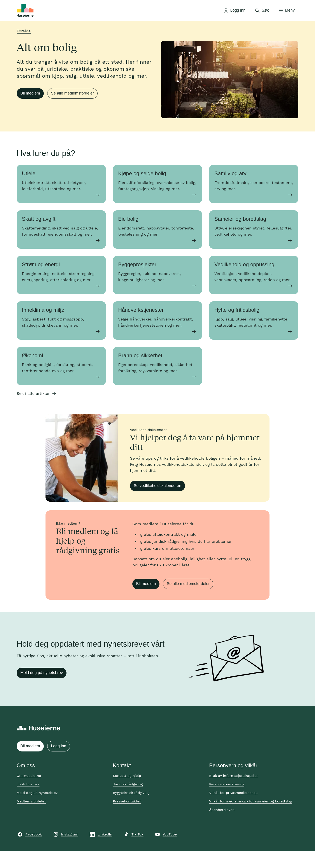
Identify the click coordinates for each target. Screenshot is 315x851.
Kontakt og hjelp (127, 776)
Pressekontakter (127, 801)
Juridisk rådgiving (128, 784)
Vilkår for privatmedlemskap (233, 793)
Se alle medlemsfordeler (72, 93)
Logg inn (58, 746)
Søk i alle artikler (33, 393)
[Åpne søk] (261, 10)
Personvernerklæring (226, 784)
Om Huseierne (29, 776)
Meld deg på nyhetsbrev (41, 673)
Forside (24, 31)
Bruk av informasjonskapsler (233, 776)
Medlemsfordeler (31, 801)
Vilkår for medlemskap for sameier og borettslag (250, 801)
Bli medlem (30, 93)
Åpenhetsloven (221, 810)
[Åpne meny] (286, 10)
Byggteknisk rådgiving (131, 793)
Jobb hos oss (28, 784)
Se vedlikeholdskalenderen (157, 485)
